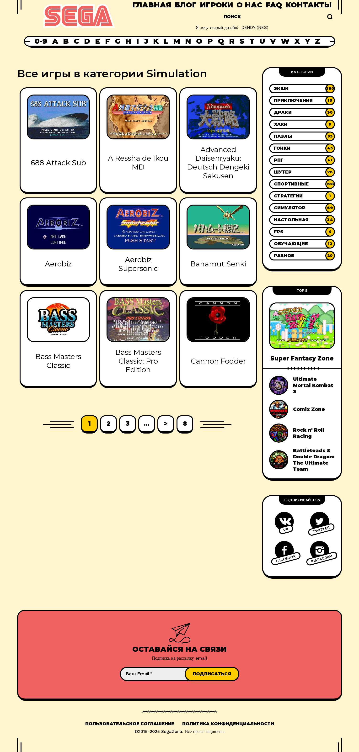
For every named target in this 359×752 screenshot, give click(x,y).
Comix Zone (309, 409)
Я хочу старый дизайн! (217, 27)
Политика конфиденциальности (228, 723)
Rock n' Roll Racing (308, 433)
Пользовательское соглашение (129, 723)
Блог (186, 4)
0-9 (41, 41)
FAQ (274, 4)
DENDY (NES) (254, 27)
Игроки (216, 4)
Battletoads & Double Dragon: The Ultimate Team (314, 460)
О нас (249, 4)
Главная (151, 4)
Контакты (308, 4)
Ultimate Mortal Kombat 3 (313, 385)
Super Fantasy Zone (302, 358)
